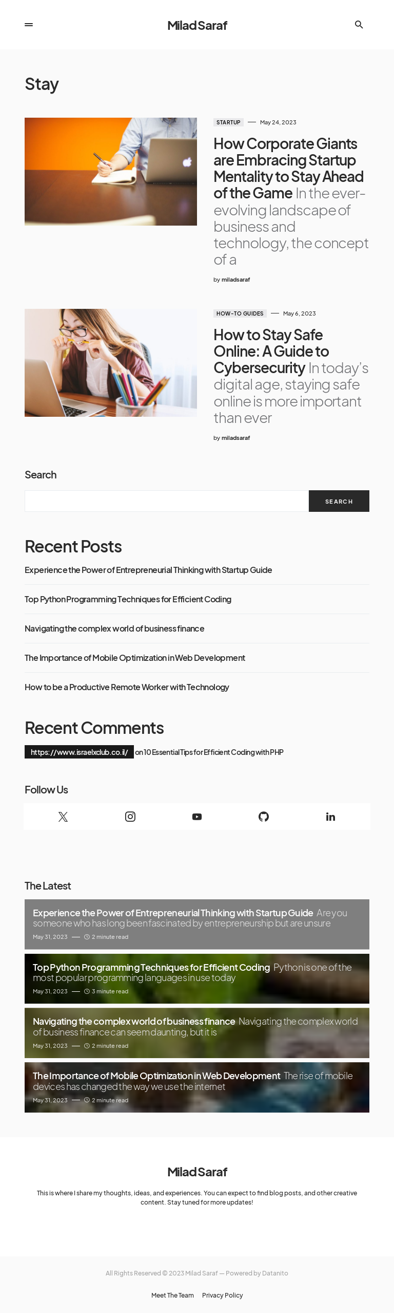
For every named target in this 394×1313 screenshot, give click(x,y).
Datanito (275, 1273)
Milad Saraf (197, 24)
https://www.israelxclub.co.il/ (79, 751)
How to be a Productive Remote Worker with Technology (127, 687)
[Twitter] (63, 816)
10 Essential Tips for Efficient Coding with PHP (213, 751)
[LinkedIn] (331, 816)
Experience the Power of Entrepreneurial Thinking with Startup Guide (148, 570)
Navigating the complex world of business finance (114, 628)
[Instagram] (129, 816)
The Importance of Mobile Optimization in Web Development (135, 657)
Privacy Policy (222, 1295)
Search (40, 474)
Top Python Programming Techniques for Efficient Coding (128, 599)
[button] (28, 24)
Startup (228, 122)
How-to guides (240, 313)
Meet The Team (172, 1295)
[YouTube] (197, 816)
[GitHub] (263, 816)
